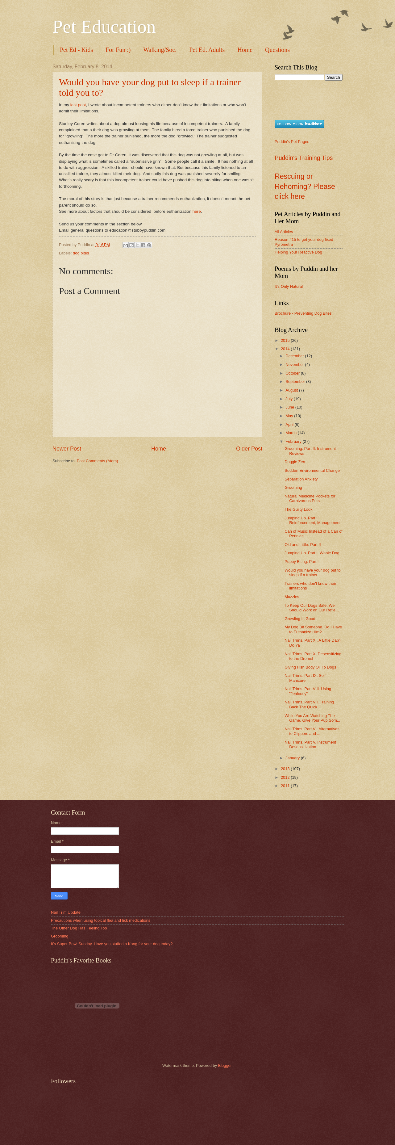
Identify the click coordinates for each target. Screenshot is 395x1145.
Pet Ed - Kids (76, 49)
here (197, 211)
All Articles (284, 231)
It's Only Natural (289, 286)
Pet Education (104, 26)
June (290, 407)
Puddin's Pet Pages (292, 141)
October (293, 373)
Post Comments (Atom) (97, 461)
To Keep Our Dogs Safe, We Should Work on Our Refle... (312, 607)
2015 (286, 340)
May (289, 415)
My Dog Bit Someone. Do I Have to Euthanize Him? (313, 629)
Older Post (249, 449)
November (295, 364)
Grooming (293, 487)
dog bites (81, 253)
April (289, 424)
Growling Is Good (300, 618)
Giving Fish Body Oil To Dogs (310, 667)
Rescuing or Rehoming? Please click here (305, 186)
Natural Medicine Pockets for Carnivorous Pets (310, 498)
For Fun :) (118, 49)
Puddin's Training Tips (304, 158)
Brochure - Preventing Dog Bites (303, 313)
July (289, 398)
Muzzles (292, 596)
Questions (277, 49)
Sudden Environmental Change (312, 470)
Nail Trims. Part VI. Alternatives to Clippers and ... (312, 731)
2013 (286, 768)
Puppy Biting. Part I (301, 561)
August (292, 390)
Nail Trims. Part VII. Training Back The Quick (309, 704)
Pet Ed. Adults (207, 49)
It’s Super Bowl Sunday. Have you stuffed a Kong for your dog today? (112, 944)
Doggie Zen (295, 461)
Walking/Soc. (160, 49)
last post (78, 105)
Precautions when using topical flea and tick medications (100, 920)
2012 (286, 777)
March (291, 432)
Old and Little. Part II (303, 544)
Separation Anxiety (301, 479)
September (295, 381)
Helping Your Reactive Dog (298, 252)
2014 (286, 348)
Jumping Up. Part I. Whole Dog (312, 553)
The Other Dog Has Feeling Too (79, 928)
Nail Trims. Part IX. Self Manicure (305, 677)
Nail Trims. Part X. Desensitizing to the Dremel (313, 656)
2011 (286, 785)
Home (244, 49)
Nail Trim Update (66, 912)
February (293, 441)
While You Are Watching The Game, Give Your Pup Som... (312, 718)
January (293, 758)
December (295, 356)
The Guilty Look (298, 509)
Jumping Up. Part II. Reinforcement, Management (312, 520)
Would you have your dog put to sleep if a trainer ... (313, 572)
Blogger (225, 1065)
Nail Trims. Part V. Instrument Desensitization (310, 744)
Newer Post (66, 449)
